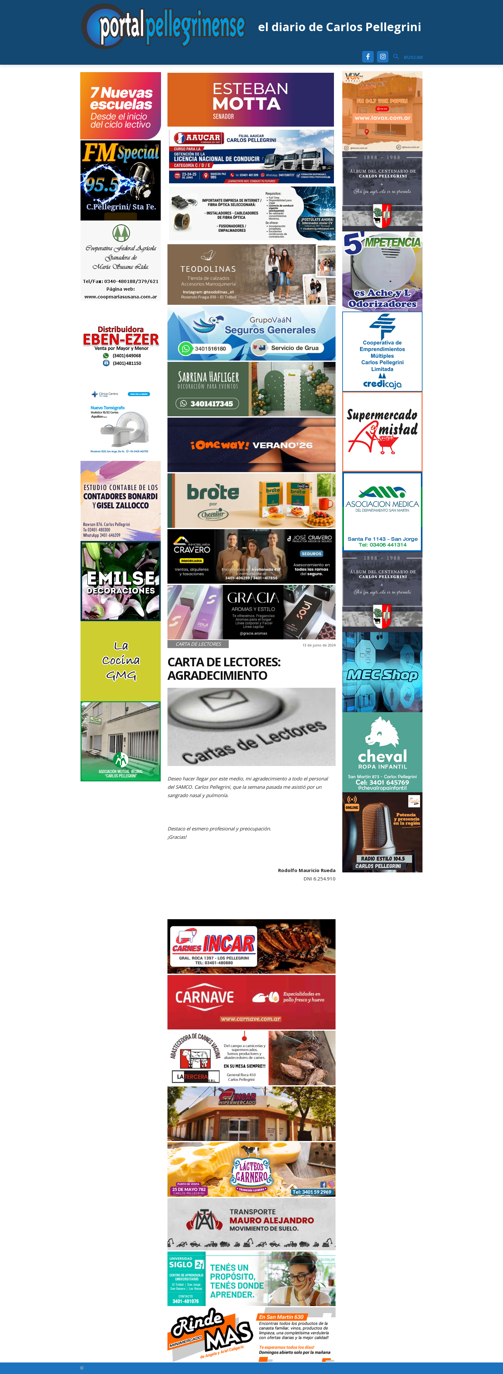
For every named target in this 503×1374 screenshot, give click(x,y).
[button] (405, 57)
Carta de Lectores (198, 644)
